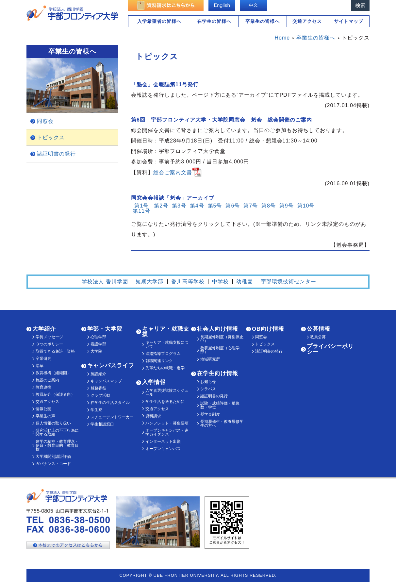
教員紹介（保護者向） (55, 394)
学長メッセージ (49, 337)
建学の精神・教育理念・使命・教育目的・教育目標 (57, 445)
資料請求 (153, 416)
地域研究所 (210, 359)
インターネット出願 (163, 441)
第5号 (215, 205)
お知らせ (208, 381)
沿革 (39, 365)
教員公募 (318, 337)
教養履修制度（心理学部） (219, 350)
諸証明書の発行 (56, 154)
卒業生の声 (45, 416)
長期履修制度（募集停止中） (221, 339)
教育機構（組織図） (53, 373)
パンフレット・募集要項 (167, 423)
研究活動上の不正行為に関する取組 (57, 432)
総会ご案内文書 (172, 172)
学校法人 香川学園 (105, 281)
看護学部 (98, 344)
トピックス (51, 137)
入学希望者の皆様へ (159, 21)
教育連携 (43, 387)
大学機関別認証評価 (53, 456)
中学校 (220, 281)
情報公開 (43, 409)
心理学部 (98, 337)
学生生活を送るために (165, 401)
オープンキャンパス (163, 448)
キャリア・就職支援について (167, 344)
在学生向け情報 (217, 373)
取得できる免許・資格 (55, 351)
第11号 (141, 211)
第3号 (179, 205)
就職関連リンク (159, 360)
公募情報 (318, 329)
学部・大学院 (105, 329)
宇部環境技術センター (288, 281)
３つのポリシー (49, 344)
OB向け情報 (268, 329)
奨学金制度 (210, 414)
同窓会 (45, 121)
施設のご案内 (47, 380)
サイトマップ (348, 21)
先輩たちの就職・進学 (165, 368)
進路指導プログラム (163, 353)
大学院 (96, 351)
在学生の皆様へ (214, 21)
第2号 (161, 205)
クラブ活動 (100, 395)
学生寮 (96, 409)
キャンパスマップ (106, 381)
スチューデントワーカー (112, 417)
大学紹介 (44, 329)
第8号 (268, 205)
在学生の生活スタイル (110, 402)
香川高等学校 (188, 281)
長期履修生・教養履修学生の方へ (221, 423)
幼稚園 (244, 281)
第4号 (197, 205)
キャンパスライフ (110, 365)
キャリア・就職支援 (165, 332)
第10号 (306, 205)
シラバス (208, 389)
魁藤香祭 (98, 388)
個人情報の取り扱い (53, 423)
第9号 (286, 205)
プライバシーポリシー (330, 349)
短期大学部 (149, 281)
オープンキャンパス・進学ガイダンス (167, 432)
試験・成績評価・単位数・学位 (219, 405)
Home (282, 38)
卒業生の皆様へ (262, 21)
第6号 (232, 205)
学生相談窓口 (102, 424)
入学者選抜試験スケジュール (167, 392)
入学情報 (154, 382)
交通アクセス (307, 21)
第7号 (250, 205)
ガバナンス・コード (53, 463)
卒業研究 (43, 358)
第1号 (141, 205)
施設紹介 (98, 374)
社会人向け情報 (217, 329)
